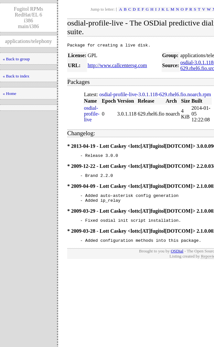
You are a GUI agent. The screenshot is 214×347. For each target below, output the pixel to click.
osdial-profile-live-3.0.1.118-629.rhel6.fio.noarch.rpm (155, 95)
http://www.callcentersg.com (117, 66)
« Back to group (16, 58)
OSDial (177, 257)
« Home (9, 93)
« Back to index (16, 76)
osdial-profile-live (92, 114)
